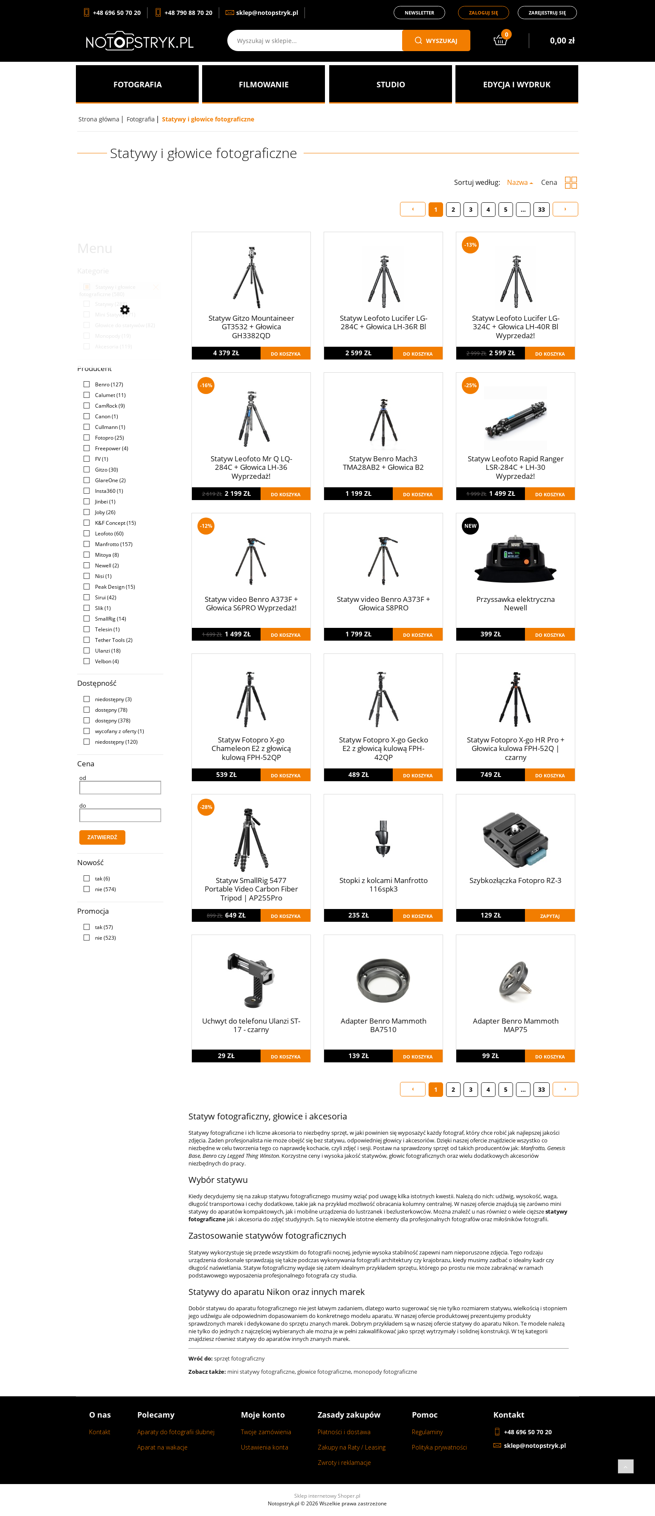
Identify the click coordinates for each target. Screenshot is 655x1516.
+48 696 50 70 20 (528, 1432)
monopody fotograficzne (385, 1371)
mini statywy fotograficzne (261, 1371)
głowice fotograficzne (324, 1371)
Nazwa (517, 182)
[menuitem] (137, 84)
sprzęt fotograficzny (239, 1358)
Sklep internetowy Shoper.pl (327, 1495)
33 (541, 209)
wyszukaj (436, 41)
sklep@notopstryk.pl (535, 1445)
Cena (549, 182)
